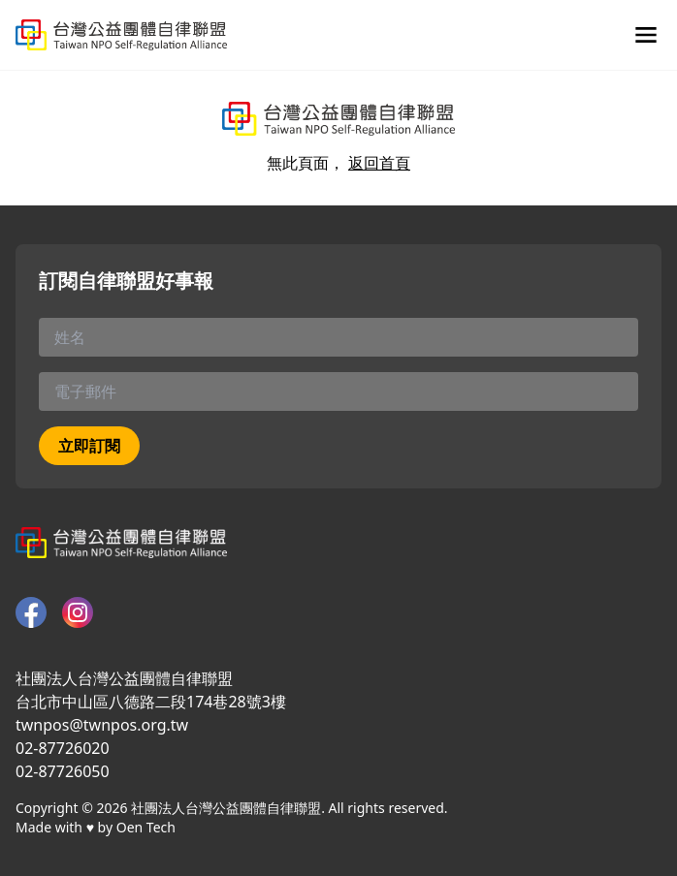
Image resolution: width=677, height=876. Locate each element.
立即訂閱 (89, 445)
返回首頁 (379, 162)
